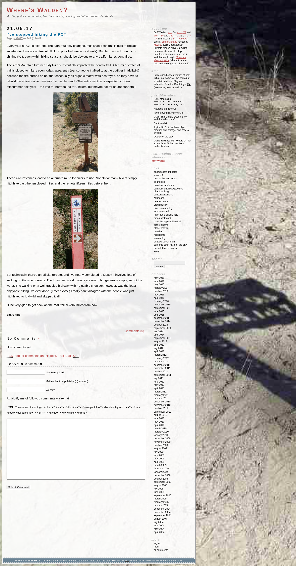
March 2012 (160, 354)
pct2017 (18, 38)
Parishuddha (79, 560)
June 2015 (159, 311)
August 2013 (160, 341)
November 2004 (162, 512)
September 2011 (162, 375)
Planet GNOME (161, 225)
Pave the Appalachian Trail (167, 221)
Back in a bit (160, 123)
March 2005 (160, 498)
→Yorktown (180, 38)
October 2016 (161, 291)
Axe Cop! (158, 175)
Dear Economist (162, 201)
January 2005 (161, 505)
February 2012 (161, 358)
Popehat (158, 231)
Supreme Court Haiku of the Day (170, 244)
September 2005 (162, 495)
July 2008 (158, 488)
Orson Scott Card (162, 218)
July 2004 (158, 522)
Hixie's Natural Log (163, 208)
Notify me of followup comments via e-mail (40, 398)
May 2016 (159, 294)
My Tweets (158, 160)
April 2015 (159, 314)
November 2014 (162, 321)
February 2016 (161, 301)
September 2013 (162, 338)
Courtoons (159, 198)
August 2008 (160, 485)
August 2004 (160, 518)
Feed (156, 546)
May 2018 (159, 278)
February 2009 (161, 468)
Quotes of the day (163, 136)
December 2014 (162, 318)
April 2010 (159, 425)
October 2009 (161, 445)
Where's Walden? (37, 10)
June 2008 (159, 492)
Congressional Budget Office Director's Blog (168, 190)
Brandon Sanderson (164, 185)
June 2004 (159, 525)
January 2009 (161, 472)
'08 (181, 32)
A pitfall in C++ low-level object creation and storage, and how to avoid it (171, 130)
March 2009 (160, 465)
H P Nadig (95, 560)
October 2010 (161, 408)
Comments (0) (134, 331)
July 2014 (158, 331)
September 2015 (162, 308)
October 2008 (161, 478)
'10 (158, 35)
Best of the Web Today (165, 178)
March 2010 (160, 428)
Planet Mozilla (161, 228)
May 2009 (159, 458)
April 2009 (159, 462)
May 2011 (159, 385)
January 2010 (161, 435)
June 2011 (159, 381)
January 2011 (161, 398)
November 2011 (162, 368)
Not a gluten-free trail (165, 108)
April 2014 (159, 334)
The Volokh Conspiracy (165, 248)
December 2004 (162, 508)
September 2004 (162, 515)
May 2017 (159, 284)
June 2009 (159, 455)
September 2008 (162, 482)
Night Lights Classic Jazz (166, 214)
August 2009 (160, 448)
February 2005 (161, 502)
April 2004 (159, 532)
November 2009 (162, 441)
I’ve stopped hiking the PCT (36, 34)
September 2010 (162, 411)
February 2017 (161, 287)
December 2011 (162, 365)
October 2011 (161, 371)
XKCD (156, 251)
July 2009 (158, 451)
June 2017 (159, 281)
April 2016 (159, 298)
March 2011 (160, 391)
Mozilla (157, 44)
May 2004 (159, 529)
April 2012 (159, 351)
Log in (157, 543)
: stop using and (169, 102)
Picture (106, 560)
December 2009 (162, 438)
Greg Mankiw (160, 204)
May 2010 (159, 421)
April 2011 (159, 388)
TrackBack (68, 355)
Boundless (159, 181)
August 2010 (160, 415)
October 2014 (161, 324)
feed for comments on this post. (32, 355)
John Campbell (161, 211)
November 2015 (162, 304)
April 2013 (159, 344)
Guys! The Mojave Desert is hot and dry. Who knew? (170, 118)
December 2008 (162, 475)
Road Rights (159, 234)
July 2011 (158, 378)
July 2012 (158, 348)
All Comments (161, 550)
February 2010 (161, 431)
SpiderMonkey (169, 41)
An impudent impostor (165, 172)
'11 (174, 35)
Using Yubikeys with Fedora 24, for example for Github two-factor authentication (172, 143)
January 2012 (161, 361)
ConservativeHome (163, 194)
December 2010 (162, 401)
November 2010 (162, 405)
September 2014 (162, 328)
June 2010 (159, 418)
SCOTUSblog (159, 238)
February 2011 (161, 395)
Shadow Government (164, 241)
